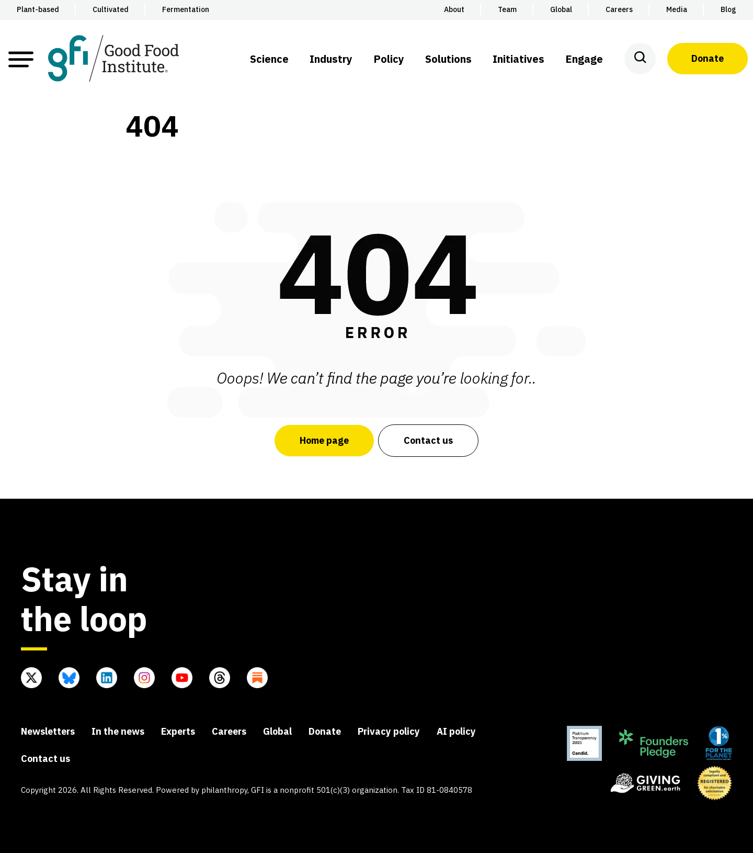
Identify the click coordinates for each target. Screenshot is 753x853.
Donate (707, 58)
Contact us (428, 440)
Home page (324, 440)
